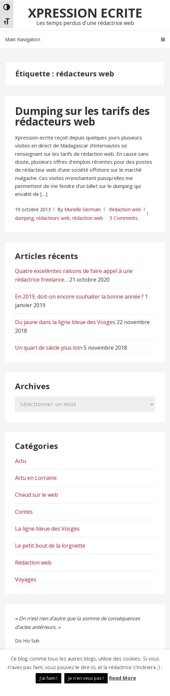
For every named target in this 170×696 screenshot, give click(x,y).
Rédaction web (125, 209)
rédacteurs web (53, 218)
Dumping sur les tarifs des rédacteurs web (82, 116)
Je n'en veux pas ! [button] (86, 678)
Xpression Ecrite (85, 12)
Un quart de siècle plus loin (48, 347)
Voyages (25, 579)
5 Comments (124, 218)
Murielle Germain (82, 209)
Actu (20, 461)
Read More (122, 677)
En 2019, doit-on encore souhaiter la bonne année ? (79, 296)
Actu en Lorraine (36, 477)
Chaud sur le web (36, 494)
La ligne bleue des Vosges (47, 528)
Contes (24, 511)
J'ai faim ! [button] (48, 678)
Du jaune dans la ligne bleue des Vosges (65, 322)
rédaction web (87, 218)
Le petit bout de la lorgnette (50, 545)
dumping (24, 218)
